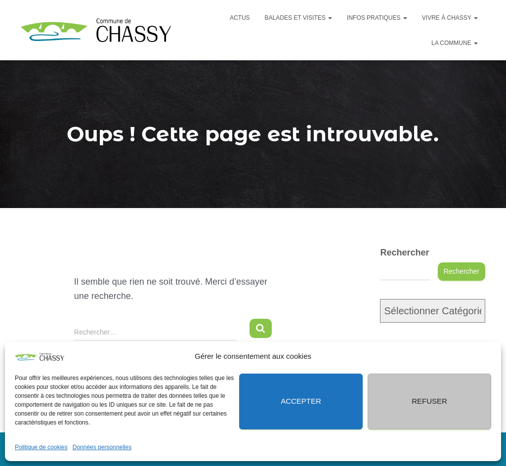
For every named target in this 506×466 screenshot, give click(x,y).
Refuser (429, 401)
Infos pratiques (377, 17)
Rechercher (404, 252)
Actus (240, 17)
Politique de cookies (41, 447)
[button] (486, 356)
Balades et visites (299, 17)
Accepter (301, 401)
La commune (454, 43)
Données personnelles (102, 447)
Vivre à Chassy (450, 17)
